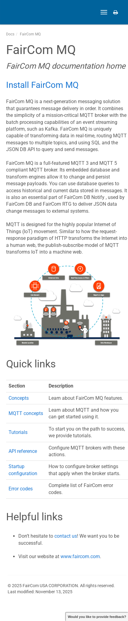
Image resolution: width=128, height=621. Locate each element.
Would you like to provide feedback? (97, 617)
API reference (23, 451)
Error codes (21, 489)
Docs (10, 34)
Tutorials (18, 432)
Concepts (19, 398)
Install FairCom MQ (42, 85)
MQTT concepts (26, 413)
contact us (65, 536)
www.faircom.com (80, 556)
